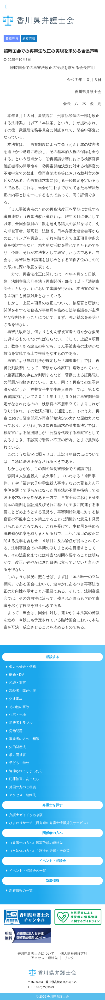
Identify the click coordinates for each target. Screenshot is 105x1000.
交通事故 (14, 699)
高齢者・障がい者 (21, 691)
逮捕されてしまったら (24, 771)
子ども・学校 (17, 763)
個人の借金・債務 (21, 667)
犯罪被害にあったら (22, 779)
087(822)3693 (45, 987)
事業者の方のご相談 (22, 739)
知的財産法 (16, 747)
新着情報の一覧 (19, 890)
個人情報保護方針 (73, 953)
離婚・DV (15, 675)
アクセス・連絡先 (21, 795)
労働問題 (14, 731)
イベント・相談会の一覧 (26, 870)
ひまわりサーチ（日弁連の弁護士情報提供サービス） (48, 823)
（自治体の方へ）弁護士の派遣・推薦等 (38, 851)
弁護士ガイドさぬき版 (24, 815)
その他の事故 (17, 707)
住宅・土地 (16, 715)
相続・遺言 (16, 682)
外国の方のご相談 (21, 787)
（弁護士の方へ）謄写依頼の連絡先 (34, 843)
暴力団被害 (16, 755)
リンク (69, 958)
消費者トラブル (19, 723)
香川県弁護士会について (36, 953)
